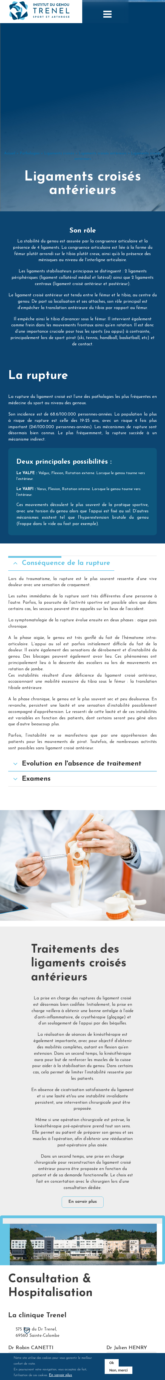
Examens (31, 821)
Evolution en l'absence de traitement (76, 806)
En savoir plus (83, 1205)
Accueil (9, 193)
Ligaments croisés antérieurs (103, 193)
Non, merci (116, 1370)
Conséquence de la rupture (60, 606)
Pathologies (30, 193)
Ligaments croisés (59, 193)
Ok (109, 1363)
